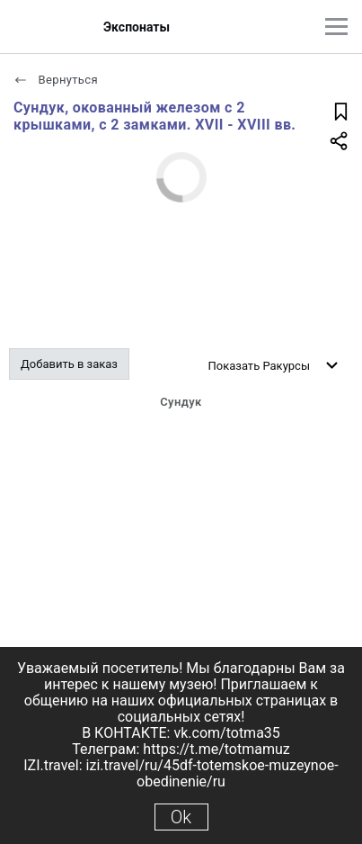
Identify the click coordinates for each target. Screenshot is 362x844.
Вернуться (55, 79)
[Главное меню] (336, 26)
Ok (181, 817)
